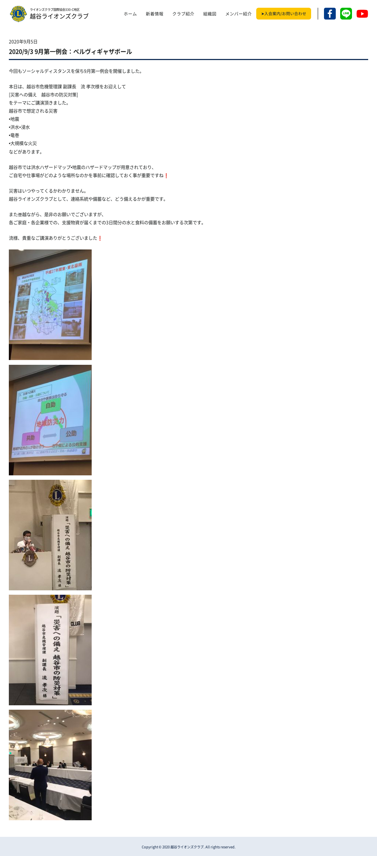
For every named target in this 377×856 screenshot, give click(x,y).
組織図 (209, 14)
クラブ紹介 (183, 14)
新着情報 (154, 14)
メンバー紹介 (238, 14)
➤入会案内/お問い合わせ (283, 13)
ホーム (130, 14)
